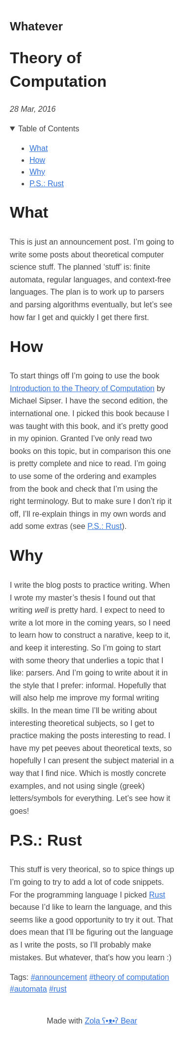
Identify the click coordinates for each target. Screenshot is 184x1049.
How (37, 160)
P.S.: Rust (46, 183)
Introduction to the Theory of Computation (82, 388)
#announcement (59, 977)
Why (37, 172)
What (38, 148)
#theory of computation (129, 977)
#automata (28, 989)
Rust (157, 895)
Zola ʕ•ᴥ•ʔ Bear (111, 1021)
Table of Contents (48, 129)
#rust (58, 989)
